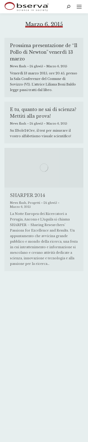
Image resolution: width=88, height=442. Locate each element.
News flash (18, 66)
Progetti (34, 203)
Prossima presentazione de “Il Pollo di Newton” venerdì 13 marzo (43, 52)
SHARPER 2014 (27, 195)
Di (36, 66)
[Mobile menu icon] (79, 6)
